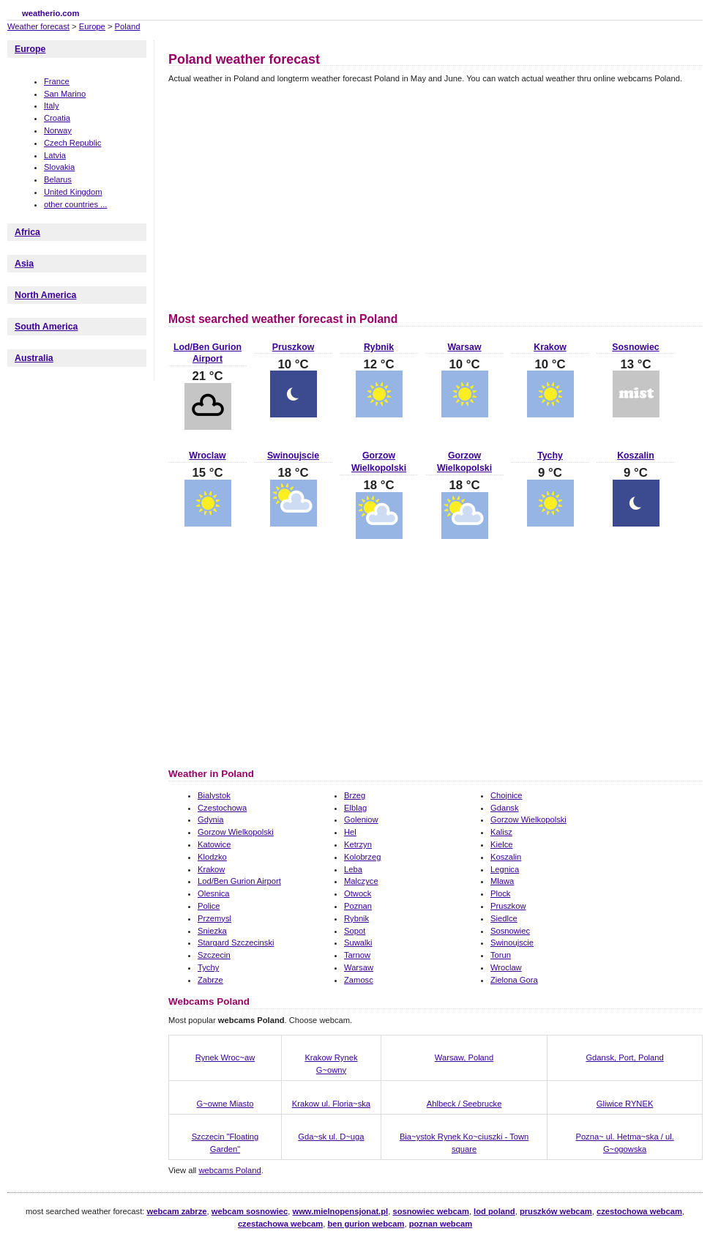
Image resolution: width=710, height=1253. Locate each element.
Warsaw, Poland (464, 1057)
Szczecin (214, 955)
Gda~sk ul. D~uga (331, 1136)
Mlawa (502, 881)
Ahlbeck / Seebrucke (464, 1103)
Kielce (501, 844)
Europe (92, 26)
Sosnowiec (635, 347)
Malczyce (361, 881)
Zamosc (358, 979)
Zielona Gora (514, 979)
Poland (128, 26)
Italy (51, 105)
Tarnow (357, 955)
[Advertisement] (291, 195)
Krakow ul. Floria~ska (331, 1103)
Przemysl (214, 918)
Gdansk (504, 807)
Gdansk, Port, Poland (624, 1057)
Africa (27, 232)
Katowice (214, 844)
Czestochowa (222, 807)
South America (46, 326)
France (57, 81)
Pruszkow (293, 347)
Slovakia (59, 167)
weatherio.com (50, 13)
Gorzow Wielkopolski (528, 819)
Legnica (504, 869)
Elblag (355, 807)
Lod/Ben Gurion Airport (239, 881)
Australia (34, 358)
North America (45, 295)
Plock (500, 893)
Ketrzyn (358, 844)
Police (209, 905)
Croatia (57, 118)
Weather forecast (38, 26)
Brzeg (354, 795)
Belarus (58, 179)
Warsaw (464, 347)
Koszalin (635, 455)
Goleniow (361, 819)
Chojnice (506, 795)
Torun (500, 955)
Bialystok (214, 795)
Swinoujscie (293, 455)
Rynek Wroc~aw (225, 1057)
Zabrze (210, 979)
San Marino (65, 93)
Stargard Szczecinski (236, 942)
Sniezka (212, 930)
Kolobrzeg (362, 856)
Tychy (550, 455)
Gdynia (210, 819)
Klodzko (212, 856)
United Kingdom (73, 191)
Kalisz (501, 832)
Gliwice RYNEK (625, 1103)
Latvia (55, 155)
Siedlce (503, 918)
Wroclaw (207, 455)
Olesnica (214, 893)
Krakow (550, 347)
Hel (350, 832)
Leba (353, 869)
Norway (58, 130)
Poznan (358, 905)
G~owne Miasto (224, 1103)
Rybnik (379, 347)
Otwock (357, 893)
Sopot (354, 930)
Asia (24, 264)
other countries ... (75, 204)
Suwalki (358, 942)
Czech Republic (72, 142)
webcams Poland (229, 1170)
